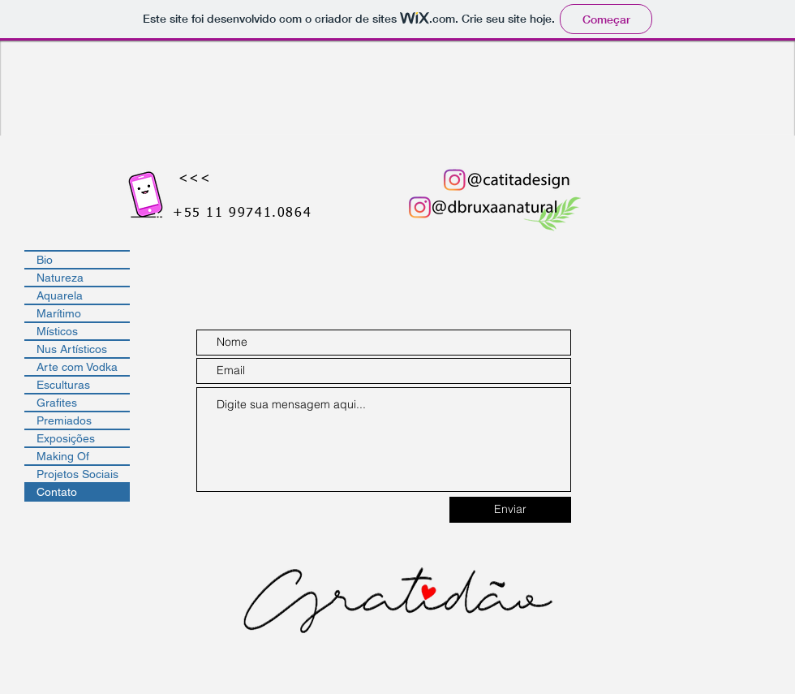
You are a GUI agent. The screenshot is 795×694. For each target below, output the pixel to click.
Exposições (66, 438)
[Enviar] (510, 510)
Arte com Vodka (77, 366)
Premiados (64, 420)
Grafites (57, 402)
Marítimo (59, 313)
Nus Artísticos (72, 349)
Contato (57, 491)
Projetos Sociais (77, 474)
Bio (45, 259)
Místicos (57, 331)
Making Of (63, 456)
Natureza (60, 277)
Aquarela (60, 295)
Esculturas (63, 384)
